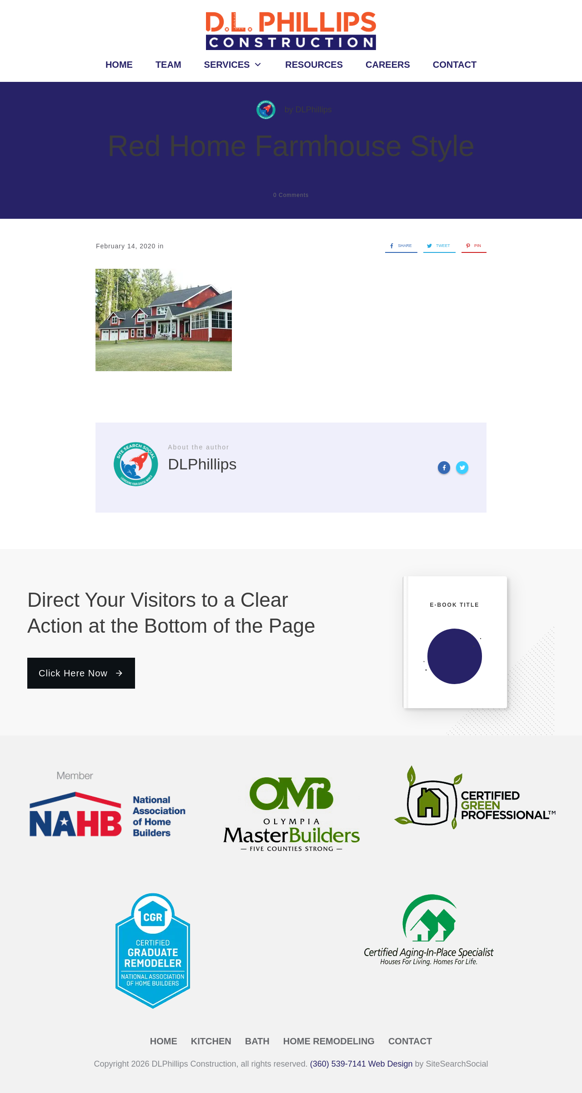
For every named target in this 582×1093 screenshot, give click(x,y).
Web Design (390, 1063)
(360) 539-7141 (338, 1063)
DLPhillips (314, 109)
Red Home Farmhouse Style (290, 146)
